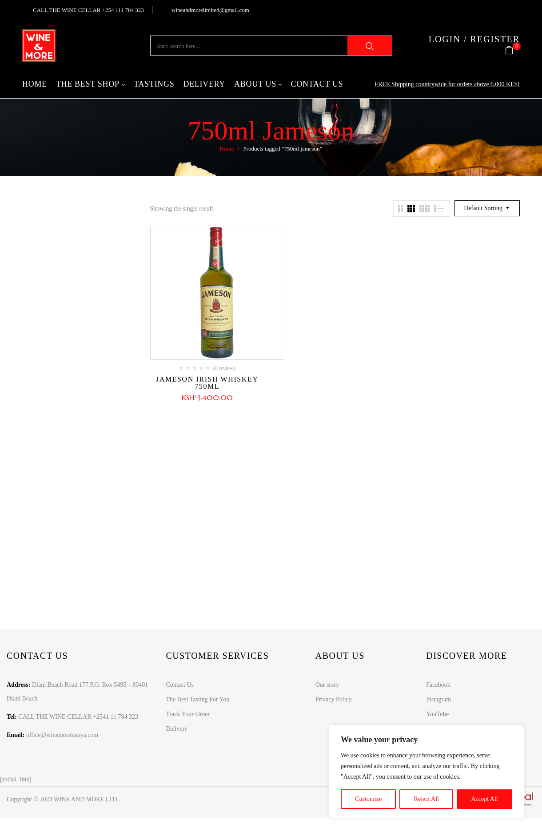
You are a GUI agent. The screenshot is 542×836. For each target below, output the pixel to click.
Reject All (426, 799)
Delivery (176, 728)
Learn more (265, 560)
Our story (327, 684)
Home (227, 148)
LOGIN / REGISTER (474, 39)
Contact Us (180, 684)
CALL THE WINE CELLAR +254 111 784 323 (88, 10)
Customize (368, 799)
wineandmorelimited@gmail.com (210, 10)
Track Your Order (188, 714)
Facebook (438, 684)
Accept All (484, 799)
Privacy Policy (333, 699)
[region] (426, 771)
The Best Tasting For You (197, 699)
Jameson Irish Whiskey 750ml (207, 382)
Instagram (438, 699)
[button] (512, 50)
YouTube (437, 714)
